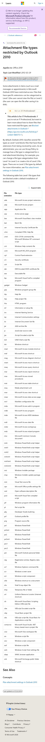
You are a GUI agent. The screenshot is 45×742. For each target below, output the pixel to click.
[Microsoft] (22, 3)
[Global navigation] (2, 3)
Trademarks (21, 731)
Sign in (40, 3)
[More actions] (40, 35)
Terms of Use (9, 731)
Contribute (17, 724)
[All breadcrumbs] (5, 35)
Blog (6, 724)
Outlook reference (15, 35)
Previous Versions (23, 720)
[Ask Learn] (35, 35)
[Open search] (34, 3)
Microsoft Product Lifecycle (18, 15)
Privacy (26, 724)
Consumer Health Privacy (14, 727)
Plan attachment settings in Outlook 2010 (20, 682)
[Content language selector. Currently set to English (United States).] (16, 703)
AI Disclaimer (9, 720)
